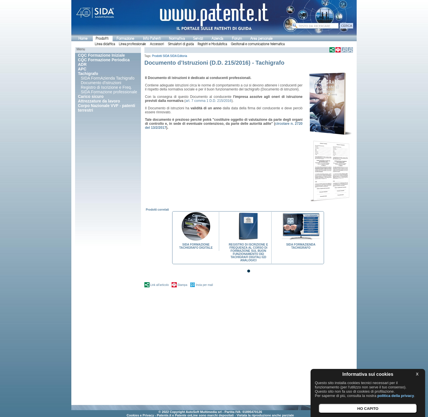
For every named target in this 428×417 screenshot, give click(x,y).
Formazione (125, 38)
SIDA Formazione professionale (109, 92)
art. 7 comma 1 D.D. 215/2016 (208, 101)
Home (82, 38)
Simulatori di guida (181, 44)
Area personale (261, 38)
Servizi (198, 38)
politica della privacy (395, 396)
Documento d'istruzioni (101, 82)
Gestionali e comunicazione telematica (257, 44)
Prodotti (102, 38)
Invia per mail (204, 284)
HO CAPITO (367, 408)
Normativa (177, 38)
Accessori (157, 44)
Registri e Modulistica (212, 44)
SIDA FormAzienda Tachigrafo (107, 78)
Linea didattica (105, 44)
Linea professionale (132, 44)
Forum (237, 38)
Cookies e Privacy (140, 415)
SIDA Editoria (178, 56)
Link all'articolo (159, 284)
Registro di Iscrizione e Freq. (106, 87)
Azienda (217, 38)
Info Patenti (152, 38)
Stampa (182, 284)
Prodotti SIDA (160, 56)
